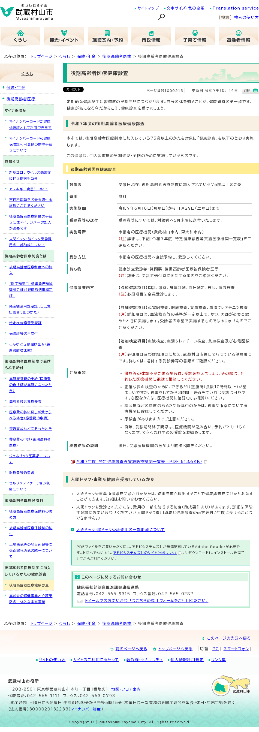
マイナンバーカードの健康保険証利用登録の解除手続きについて (30, 144)
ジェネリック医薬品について (29, 458)
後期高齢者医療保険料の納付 (30, 530)
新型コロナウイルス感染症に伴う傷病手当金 (30, 175)
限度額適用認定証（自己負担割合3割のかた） (30, 309)
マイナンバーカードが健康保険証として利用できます (30, 124)
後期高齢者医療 (117, 56)
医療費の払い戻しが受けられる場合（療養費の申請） (30, 415)
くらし (64, 56)
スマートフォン (236, 649)
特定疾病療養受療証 (25, 322)
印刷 (247, 90)
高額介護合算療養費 (25, 401)
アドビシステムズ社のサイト (147, 552)
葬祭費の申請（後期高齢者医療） (30, 442)
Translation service (235, 8)
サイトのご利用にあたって (96, 660)
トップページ (42, 56)
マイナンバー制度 (86, 709)
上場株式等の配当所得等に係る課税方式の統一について (30, 550)
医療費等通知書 (21, 472)
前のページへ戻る (131, 649)
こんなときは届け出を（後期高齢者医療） (29, 347)
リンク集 (218, 660)
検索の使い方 (246, 17)
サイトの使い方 (52, 660)
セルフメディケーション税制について (29, 486)
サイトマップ (148, 8)
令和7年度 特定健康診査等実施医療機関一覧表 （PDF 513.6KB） (141, 461)
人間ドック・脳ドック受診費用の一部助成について (120, 530)
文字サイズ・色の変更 (186, 8)
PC (215, 649)
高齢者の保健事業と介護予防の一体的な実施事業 (30, 598)
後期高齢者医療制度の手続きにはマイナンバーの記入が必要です (30, 222)
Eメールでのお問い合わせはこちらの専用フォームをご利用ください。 (146, 601)
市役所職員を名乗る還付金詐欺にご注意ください (30, 202)
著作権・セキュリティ (145, 660)
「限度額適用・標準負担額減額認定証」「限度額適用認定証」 (31, 289)
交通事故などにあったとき (30, 428)
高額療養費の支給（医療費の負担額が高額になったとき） (30, 384)
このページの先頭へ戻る (229, 638)
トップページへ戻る (175, 649)
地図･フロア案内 (126, 689)
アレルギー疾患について (28, 189)
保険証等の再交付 (23, 333)
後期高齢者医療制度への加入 (30, 270)
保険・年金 (86, 56)
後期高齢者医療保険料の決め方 (30, 514)
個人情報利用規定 (187, 660)
